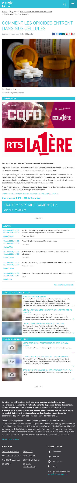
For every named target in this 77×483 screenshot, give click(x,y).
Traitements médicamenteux (16, 14)
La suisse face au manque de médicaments (43, 323)
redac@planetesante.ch (58, 474)
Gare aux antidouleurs (34, 296)
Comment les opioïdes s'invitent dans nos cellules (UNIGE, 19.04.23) (30, 193)
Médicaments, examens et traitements (36, 11)
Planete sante (7, 4)
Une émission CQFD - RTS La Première (21, 198)
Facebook (54, 451)
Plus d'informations (10, 439)
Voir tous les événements (64, 285)
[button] (53, 34)
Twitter (53, 456)
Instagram (55, 461)
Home (4, 11)
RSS (52, 466)
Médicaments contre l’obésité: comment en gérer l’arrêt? (47, 311)
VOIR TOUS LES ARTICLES (15, 210)
